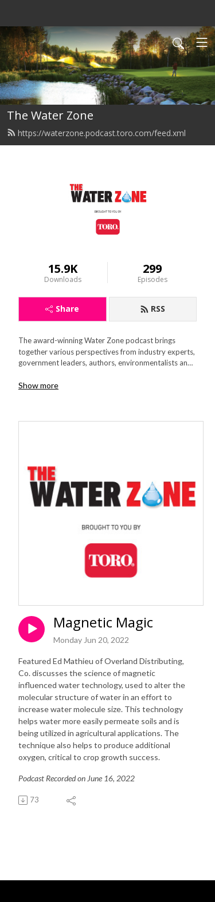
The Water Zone (50, 115)
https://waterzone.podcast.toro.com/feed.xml (96, 133)
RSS (152, 308)
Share (62, 308)
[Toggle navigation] (202, 42)
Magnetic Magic (103, 622)
